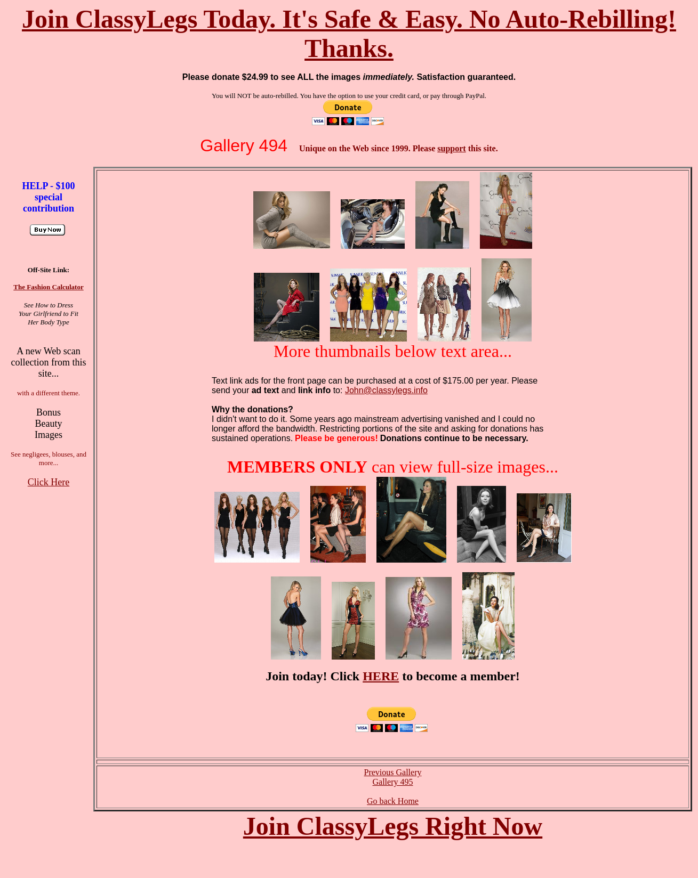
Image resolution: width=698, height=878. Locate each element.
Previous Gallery (393, 772)
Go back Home (393, 801)
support (451, 148)
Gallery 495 (393, 781)
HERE (381, 676)
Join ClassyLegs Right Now (392, 826)
